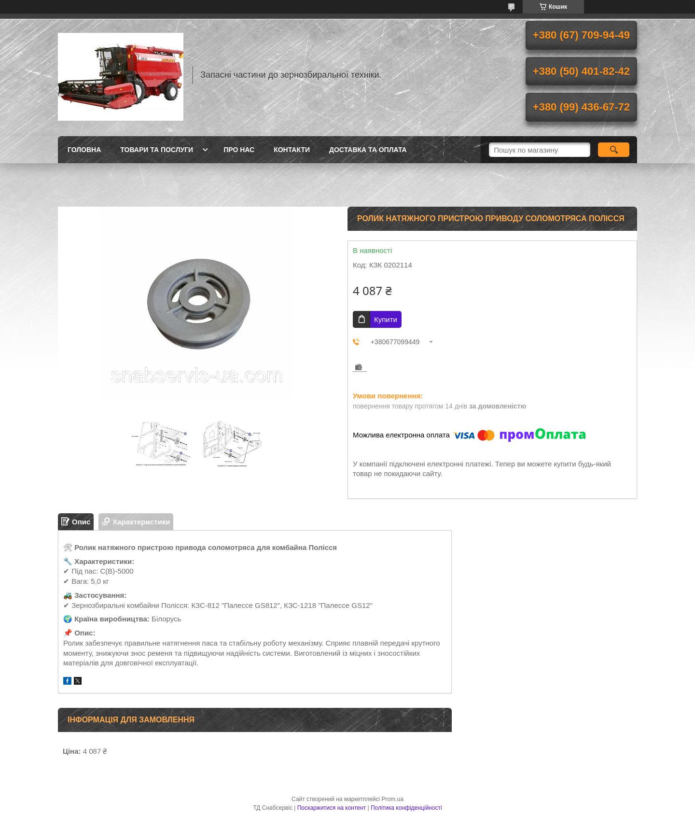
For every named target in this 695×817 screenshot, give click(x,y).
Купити (385, 319)
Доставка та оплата (368, 150)
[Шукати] (613, 149)
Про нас (238, 150)
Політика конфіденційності (406, 807)
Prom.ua (392, 799)
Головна (84, 150)
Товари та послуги (156, 150)
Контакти (292, 150)
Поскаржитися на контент (331, 807)
